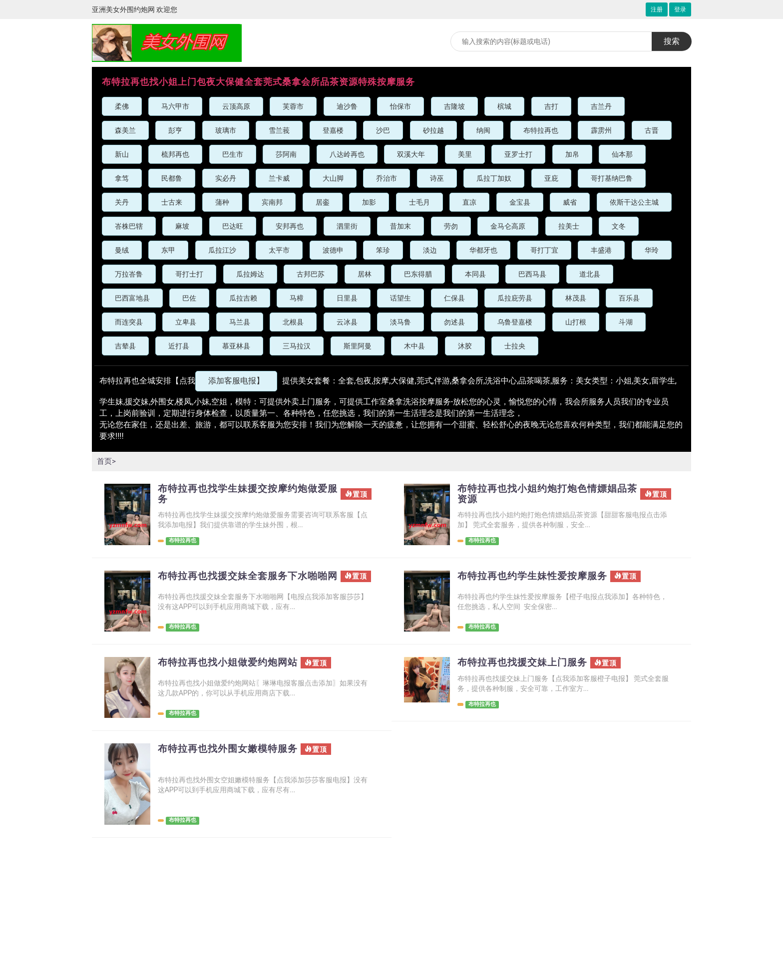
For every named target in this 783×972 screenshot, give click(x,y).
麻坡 (182, 226)
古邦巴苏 (311, 274)
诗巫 (437, 178)
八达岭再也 (347, 154)
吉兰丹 (601, 106)
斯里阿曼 (358, 346)
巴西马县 (532, 274)
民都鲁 (171, 178)
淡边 (430, 250)
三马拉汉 (297, 346)
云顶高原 (236, 106)
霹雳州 (601, 130)
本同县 (475, 274)
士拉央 (514, 346)
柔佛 (122, 106)
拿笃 (122, 178)
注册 (657, 9)
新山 (122, 154)
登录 (680, 9)
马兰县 (239, 322)
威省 (570, 202)
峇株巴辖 (129, 226)
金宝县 (519, 202)
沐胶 (465, 346)
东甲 (168, 250)
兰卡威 (279, 178)
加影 (369, 202)
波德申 (333, 250)
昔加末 (400, 226)
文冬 (619, 226)
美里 (465, 154)
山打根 (575, 322)
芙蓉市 (293, 106)
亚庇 (551, 178)
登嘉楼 (333, 130)
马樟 (297, 298)
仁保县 (454, 298)
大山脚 (333, 178)
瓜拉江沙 (222, 250)
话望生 (400, 298)
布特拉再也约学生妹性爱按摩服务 (536, 577)
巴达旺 (232, 226)
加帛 (572, 154)
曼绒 (122, 250)
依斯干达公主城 (634, 202)
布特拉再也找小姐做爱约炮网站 (231, 664)
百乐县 (629, 298)
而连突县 (129, 322)
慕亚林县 (236, 346)
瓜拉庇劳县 (514, 298)
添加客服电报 (236, 380)
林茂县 (575, 298)
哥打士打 (189, 274)
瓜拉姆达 (250, 274)
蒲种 (222, 202)
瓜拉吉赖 (243, 298)
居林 (365, 274)
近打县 (178, 346)
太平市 (279, 250)
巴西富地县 (132, 298)
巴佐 (189, 298)
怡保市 (400, 106)
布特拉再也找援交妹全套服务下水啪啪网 (247, 583)
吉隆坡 (454, 106)
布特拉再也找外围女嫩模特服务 (231, 751)
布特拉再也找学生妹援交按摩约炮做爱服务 (247, 495)
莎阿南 (286, 154)
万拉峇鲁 (129, 274)
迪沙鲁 (347, 106)
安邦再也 (290, 226)
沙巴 (383, 130)
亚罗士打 (518, 154)
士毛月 (419, 202)
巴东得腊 (418, 274)
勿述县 (454, 322)
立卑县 (185, 322)
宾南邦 (272, 202)
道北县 (589, 274)
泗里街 (347, 226)
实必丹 (225, 178)
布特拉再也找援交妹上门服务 (525, 664)
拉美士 (568, 226)
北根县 (293, 322)
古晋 (652, 130)
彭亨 (175, 130)
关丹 (122, 202)
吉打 (551, 106)
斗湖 (626, 322)
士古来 (171, 202)
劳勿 (451, 226)
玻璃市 (225, 130)
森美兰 (125, 130)
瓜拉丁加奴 (493, 178)
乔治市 (386, 178)
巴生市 (232, 154)
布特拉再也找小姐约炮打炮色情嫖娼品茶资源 (546, 495)
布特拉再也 (540, 130)
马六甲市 (175, 106)
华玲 (652, 250)
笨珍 (383, 250)
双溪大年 (411, 154)
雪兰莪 (279, 130)
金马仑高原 (507, 226)
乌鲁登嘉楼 (514, 322)
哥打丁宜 (544, 250)
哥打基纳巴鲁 (612, 178)
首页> (107, 461)
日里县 (347, 298)
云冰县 (347, 322)
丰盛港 (601, 250)
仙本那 (622, 154)
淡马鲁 (400, 322)
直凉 (469, 202)
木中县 (414, 346)
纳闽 (483, 130)
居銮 (323, 202)
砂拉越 (433, 130)
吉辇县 (125, 346)
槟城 (504, 106)
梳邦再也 (175, 154)
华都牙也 (483, 250)
